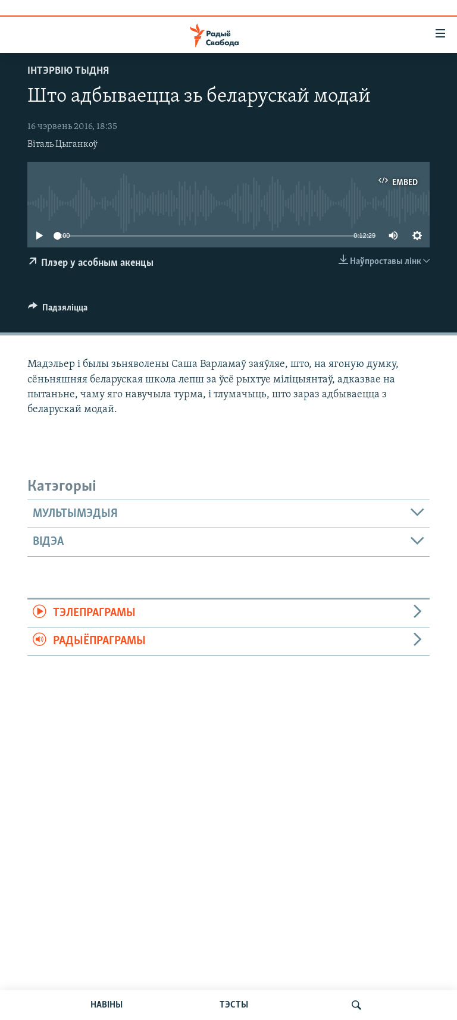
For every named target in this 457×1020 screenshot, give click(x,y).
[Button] (57, 310)
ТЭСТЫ (234, 1005)
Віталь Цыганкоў (62, 144)
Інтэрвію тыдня (68, 71)
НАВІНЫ (106, 1005)
